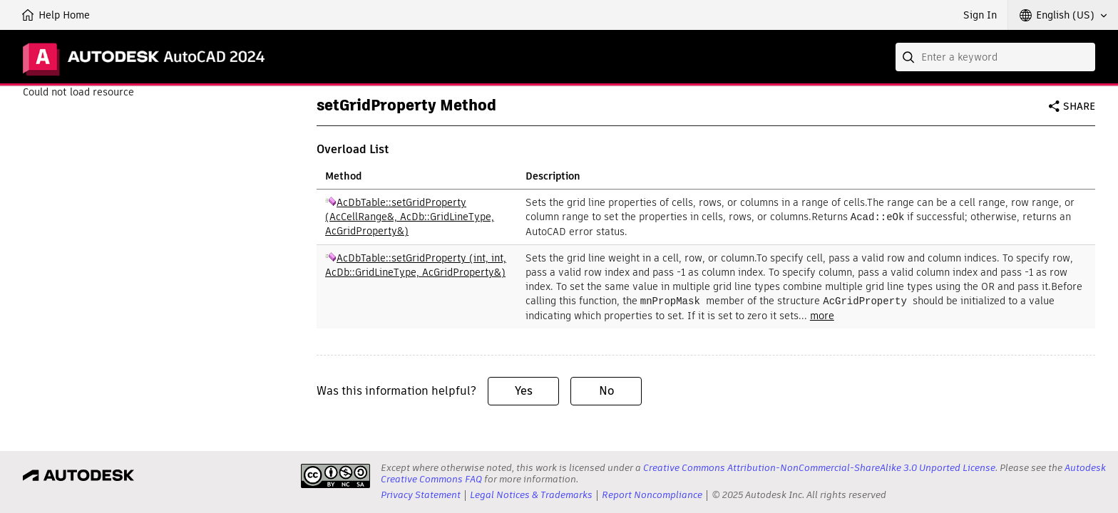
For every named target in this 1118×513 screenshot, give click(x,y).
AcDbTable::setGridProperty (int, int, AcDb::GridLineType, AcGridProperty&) (415, 264)
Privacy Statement (421, 495)
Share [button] (1079, 106)
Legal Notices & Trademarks (531, 495)
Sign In (980, 15)
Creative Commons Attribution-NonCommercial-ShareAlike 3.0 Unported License (819, 468)
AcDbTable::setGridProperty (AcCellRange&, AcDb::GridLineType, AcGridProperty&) (409, 216)
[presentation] (335, 476)
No (606, 389)
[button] (1063, 15)
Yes (524, 389)
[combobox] (995, 57)
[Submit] (910, 57)
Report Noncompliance (652, 495)
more (822, 314)
